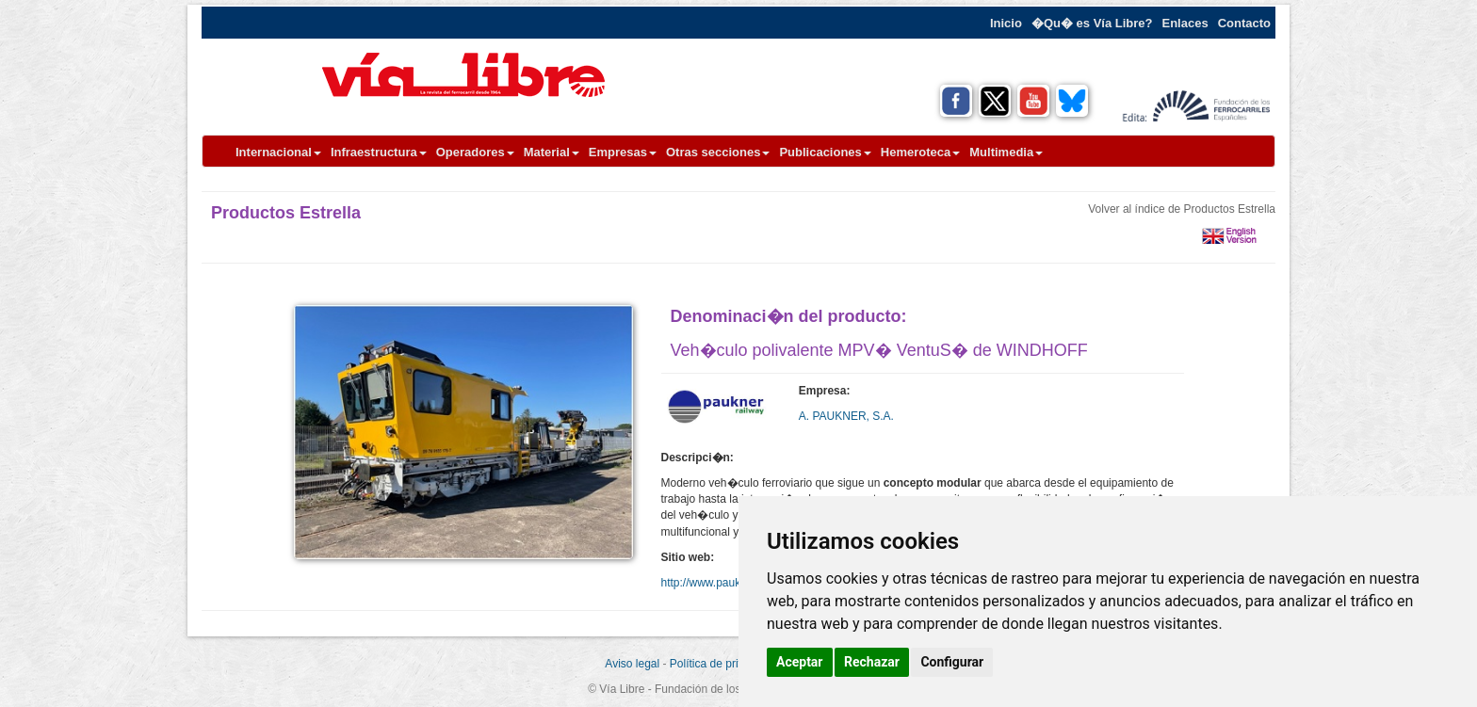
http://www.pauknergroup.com (736, 582)
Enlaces (1185, 23)
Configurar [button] (951, 661)
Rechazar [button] (872, 661)
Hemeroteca (920, 152)
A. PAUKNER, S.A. (846, 416)
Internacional (278, 152)
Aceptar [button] (799, 661)
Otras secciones (718, 152)
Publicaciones (824, 152)
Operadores (475, 152)
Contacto (1244, 23)
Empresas (623, 152)
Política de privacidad (723, 663)
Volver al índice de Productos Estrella (1181, 209)
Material (551, 152)
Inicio (1006, 23)
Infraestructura (379, 152)
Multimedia (1006, 152)
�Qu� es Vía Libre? (1092, 23)
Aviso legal (632, 663)
